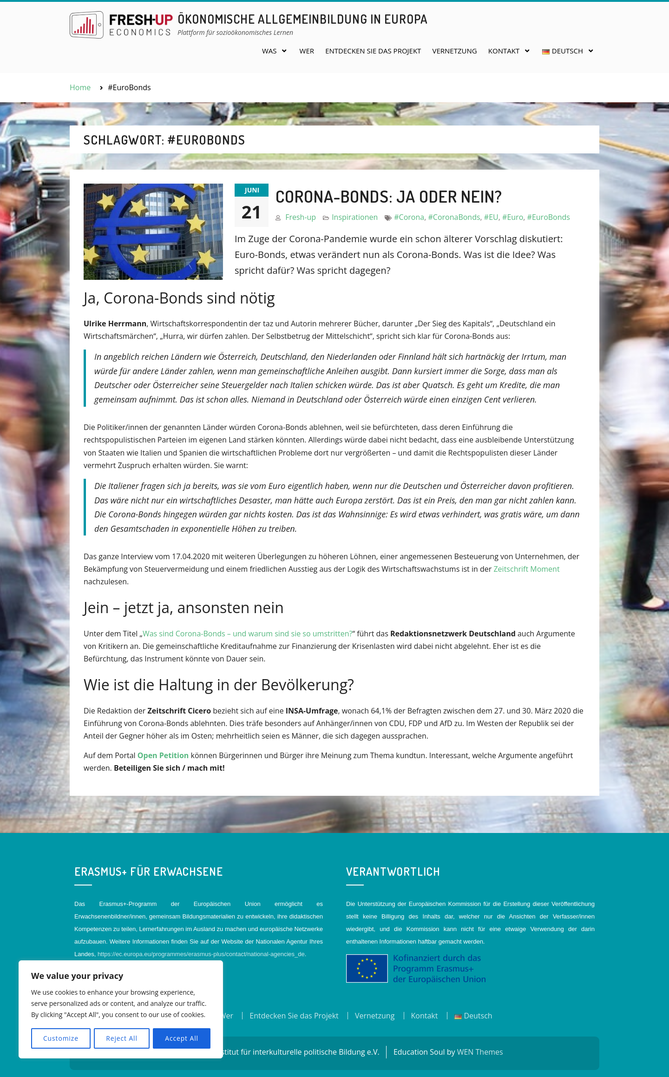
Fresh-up (300, 217)
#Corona (409, 217)
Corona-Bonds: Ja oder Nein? (388, 196)
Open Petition (163, 755)
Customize (61, 1038)
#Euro (512, 217)
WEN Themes (480, 1052)
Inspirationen (355, 217)
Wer (307, 50)
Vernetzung (455, 50)
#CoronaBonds (454, 217)
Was (269, 50)
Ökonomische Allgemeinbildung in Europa (302, 18)
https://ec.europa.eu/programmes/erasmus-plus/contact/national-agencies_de (201, 954)
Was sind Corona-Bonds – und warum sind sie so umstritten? (248, 633)
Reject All (122, 1038)
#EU (491, 217)
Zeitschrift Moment (526, 569)
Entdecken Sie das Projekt (373, 50)
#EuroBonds (548, 217)
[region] (121, 1009)
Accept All (182, 1038)
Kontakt (503, 50)
